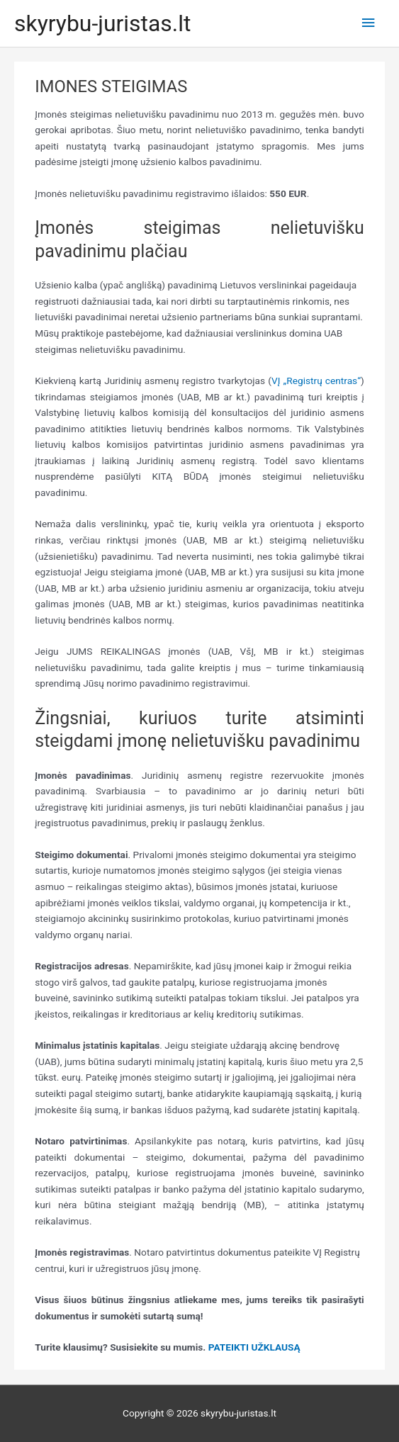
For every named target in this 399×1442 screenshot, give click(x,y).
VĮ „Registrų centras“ (316, 380)
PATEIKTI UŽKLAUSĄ (254, 1347)
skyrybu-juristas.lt (102, 23)
